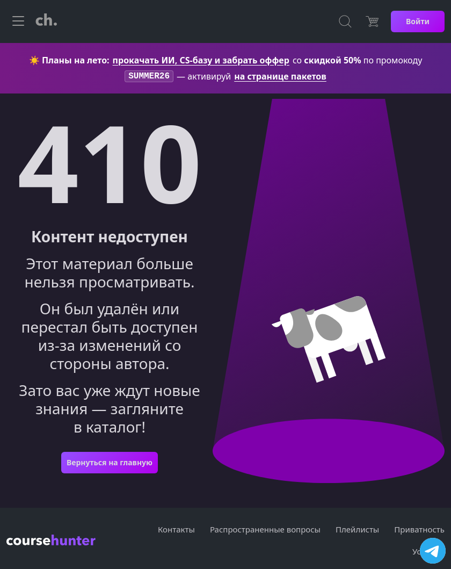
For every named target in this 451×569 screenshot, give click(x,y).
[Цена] (372, 21)
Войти (418, 21)
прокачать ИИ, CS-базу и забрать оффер (201, 60)
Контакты (176, 530)
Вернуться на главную (109, 463)
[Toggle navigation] (18, 21)
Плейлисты (357, 530)
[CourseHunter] (46, 21)
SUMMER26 (149, 77)
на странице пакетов (280, 77)
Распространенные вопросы (265, 530)
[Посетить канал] (433, 551)
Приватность (419, 530)
